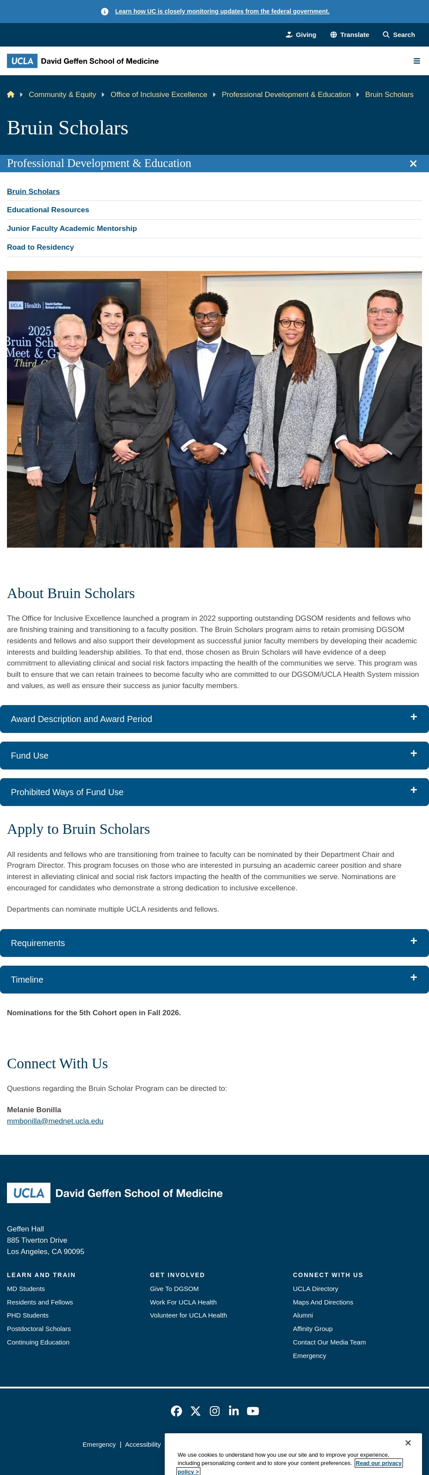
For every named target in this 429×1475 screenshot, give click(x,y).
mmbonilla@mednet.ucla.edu (55, 1121)
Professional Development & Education (286, 94)
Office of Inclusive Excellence (159, 94)
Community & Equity (62, 94)
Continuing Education (38, 1342)
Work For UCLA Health (183, 1302)
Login (338, 1444)
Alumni (303, 1315)
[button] (349, 35)
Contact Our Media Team (329, 1342)
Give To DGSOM (174, 1288)
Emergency (309, 1355)
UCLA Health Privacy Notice (280, 1444)
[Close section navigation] (413, 163)
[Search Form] (399, 35)
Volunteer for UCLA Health (188, 1315)
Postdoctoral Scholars (39, 1328)
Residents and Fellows (40, 1302)
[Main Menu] (417, 61)
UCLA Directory (315, 1288)
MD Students (26, 1288)
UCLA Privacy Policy (200, 1444)
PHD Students (28, 1315)
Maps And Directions (323, 1302)
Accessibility (143, 1444)
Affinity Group (313, 1328)
